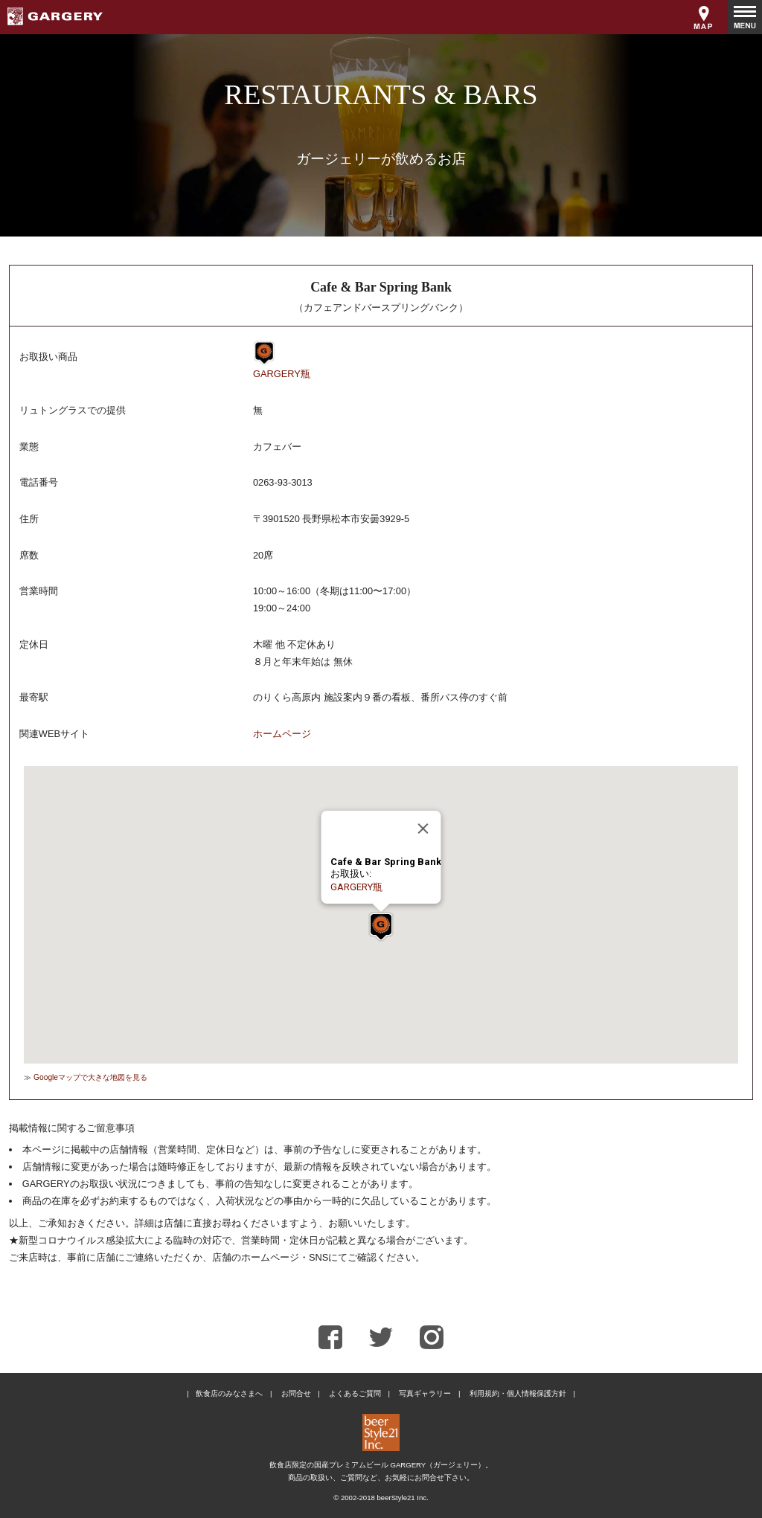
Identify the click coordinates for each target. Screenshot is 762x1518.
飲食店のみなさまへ (229, 1393)
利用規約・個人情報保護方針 (518, 1393)
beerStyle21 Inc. (402, 1497)
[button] (381, 927)
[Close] (423, 828)
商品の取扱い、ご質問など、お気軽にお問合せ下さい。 (381, 1477)
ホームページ (282, 733)
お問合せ (296, 1393)
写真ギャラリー (425, 1393)
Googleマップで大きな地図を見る (90, 1077)
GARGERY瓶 (281, 373)
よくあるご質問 (355, 1393)
